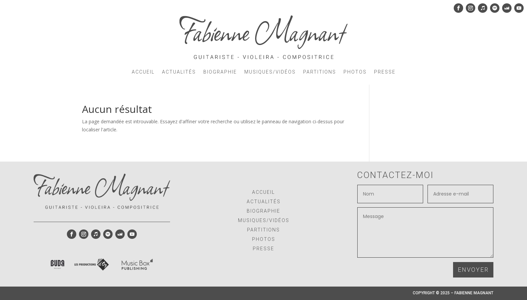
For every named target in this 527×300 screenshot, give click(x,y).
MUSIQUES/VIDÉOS (270, 72)
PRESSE (385, 72)
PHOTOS (355, 72)
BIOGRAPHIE (220, 72)
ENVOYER (473, 269)
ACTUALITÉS (179, 72)
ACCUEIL (143, 72)
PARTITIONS (319, 72)
